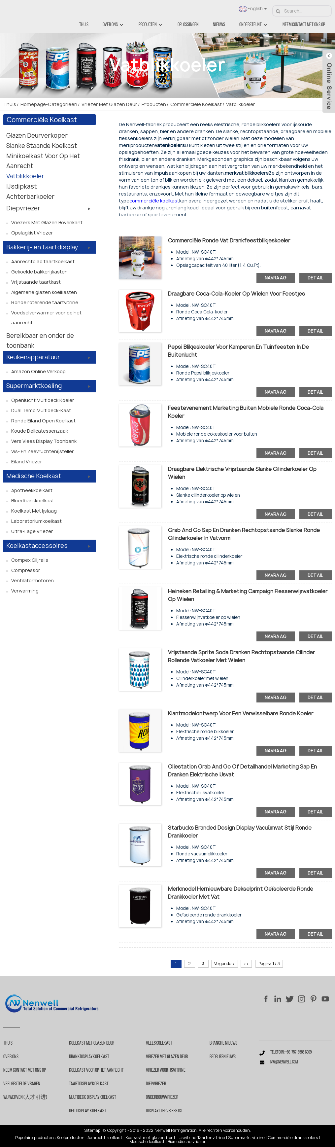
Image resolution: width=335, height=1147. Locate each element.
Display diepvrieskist (164, 1111)
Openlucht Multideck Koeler (42, 400)
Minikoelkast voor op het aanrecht (43, 161)
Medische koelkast (33, 476)
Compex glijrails (29, 560)
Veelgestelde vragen (21, 1084)
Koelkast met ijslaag (34, 511)
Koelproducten (70, 1138)
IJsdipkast (21, 186)
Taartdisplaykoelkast (89, 1084)
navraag (276, 278)
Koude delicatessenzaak (39, 431)
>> (246, 963)
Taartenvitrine (211, 1138)
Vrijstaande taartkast (36, 282)
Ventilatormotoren (32, 580)
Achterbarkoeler (30, 197)
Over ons (113, 25)
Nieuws (219, 24)
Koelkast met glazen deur (91, 1043)
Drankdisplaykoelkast (89, 1056)
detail (315, 278)
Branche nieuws (223, 1043)
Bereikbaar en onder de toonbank (40, 341)
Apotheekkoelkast (31, 490)
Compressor (25, 570)
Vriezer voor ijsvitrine (165, 1070)
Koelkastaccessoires (37, 546)
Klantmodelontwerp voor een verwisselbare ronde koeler (240, 713)
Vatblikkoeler (240, 104)
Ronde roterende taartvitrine (44, 302)
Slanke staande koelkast (41, 146)
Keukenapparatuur (33, 357)
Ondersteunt (253, 25)
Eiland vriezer (26, 461)
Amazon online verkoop (38, 371)
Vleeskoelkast (159, 1043)
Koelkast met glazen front (150, 1138)
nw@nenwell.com (284, 1062)
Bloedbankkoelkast (32, 500)
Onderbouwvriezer (162, 1097)
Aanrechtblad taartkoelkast (43, 261)
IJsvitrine (187, 1138)
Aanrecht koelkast (104, 1138)
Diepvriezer (23, 208)
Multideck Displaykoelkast (92, 1097)
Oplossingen (188, 24)
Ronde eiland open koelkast (43, 420)
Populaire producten (34, 1138)
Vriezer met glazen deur (109, 104)
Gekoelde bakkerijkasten (39, 272)
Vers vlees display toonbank (44, 441)
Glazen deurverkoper (37, 135)
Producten (151, 25)
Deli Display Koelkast (87, 1111)
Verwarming (25, 591)
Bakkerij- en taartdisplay (42, 247)
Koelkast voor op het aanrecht (96, 1070)
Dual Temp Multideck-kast (41, 410)
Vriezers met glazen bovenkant (47, 222)
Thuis (83, 24)
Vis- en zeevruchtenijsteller (42, 451)
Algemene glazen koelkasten (44, 292)
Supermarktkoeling (34, 386)
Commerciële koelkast (196, 104)
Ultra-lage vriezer (32, 531)
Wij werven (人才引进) (25, 1097)
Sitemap (92, 1130)
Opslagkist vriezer (32, 233)
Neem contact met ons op (304, 24)
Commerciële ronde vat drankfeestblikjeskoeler (229, 240)
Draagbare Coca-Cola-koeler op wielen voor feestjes (236, 293)
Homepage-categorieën (48, 104)
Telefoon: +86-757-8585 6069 (291, 1052)
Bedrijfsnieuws (223, 1056)
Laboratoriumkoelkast (36, 521)
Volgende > (224, 963)
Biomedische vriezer (187, 1142)
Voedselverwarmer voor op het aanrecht (46, 317)
